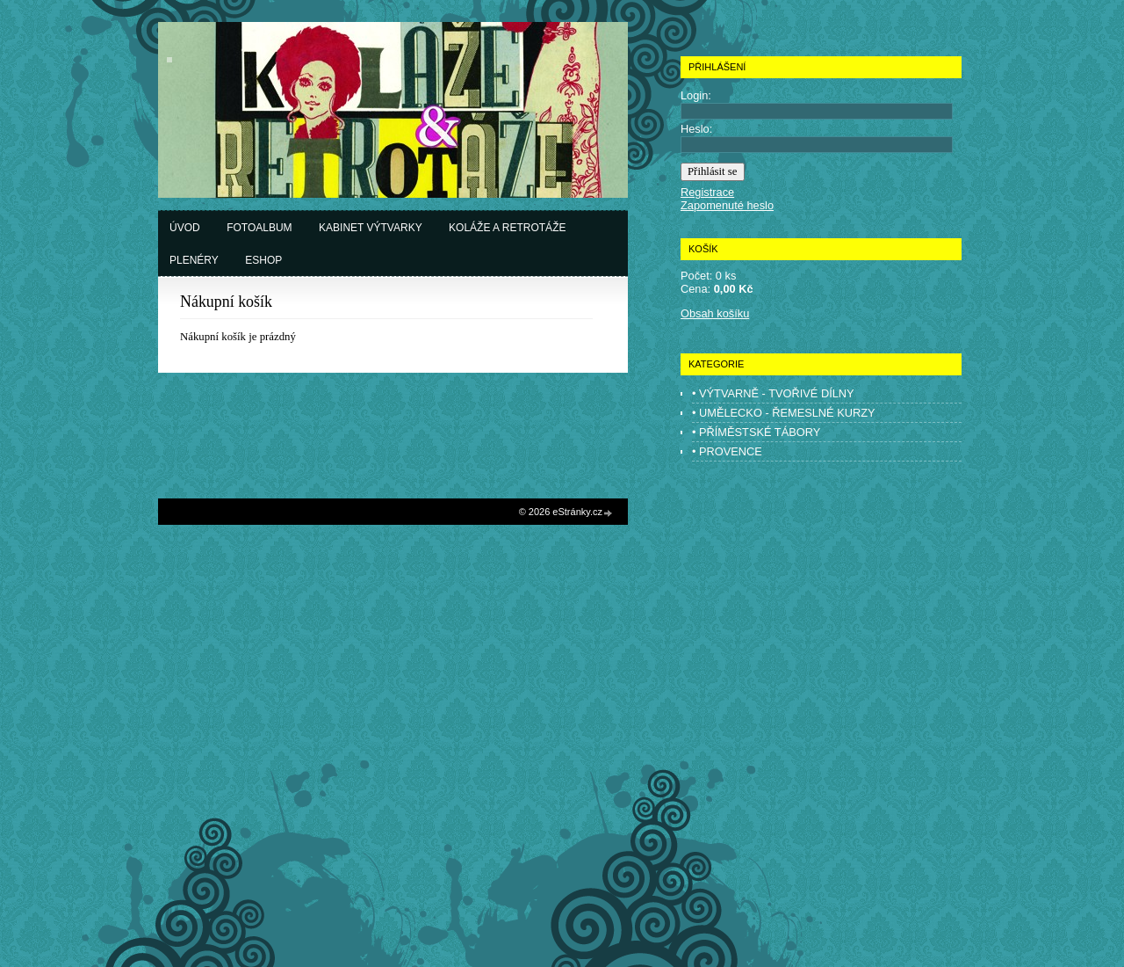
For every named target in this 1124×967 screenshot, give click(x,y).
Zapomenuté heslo (727, 205)
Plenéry (194, 260)
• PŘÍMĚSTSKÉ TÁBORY (756, 432)
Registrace (707, 192)
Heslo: (696, 128)
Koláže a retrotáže (507, 228)
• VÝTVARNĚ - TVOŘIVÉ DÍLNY (773, 393)
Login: (696, 95)
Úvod (184, 228)
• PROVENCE (727, 451)
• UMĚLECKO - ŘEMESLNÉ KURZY (783, 412)
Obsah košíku (715, 313)
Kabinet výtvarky (370, 228)
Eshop (263, 260)
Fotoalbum (259, 228)
